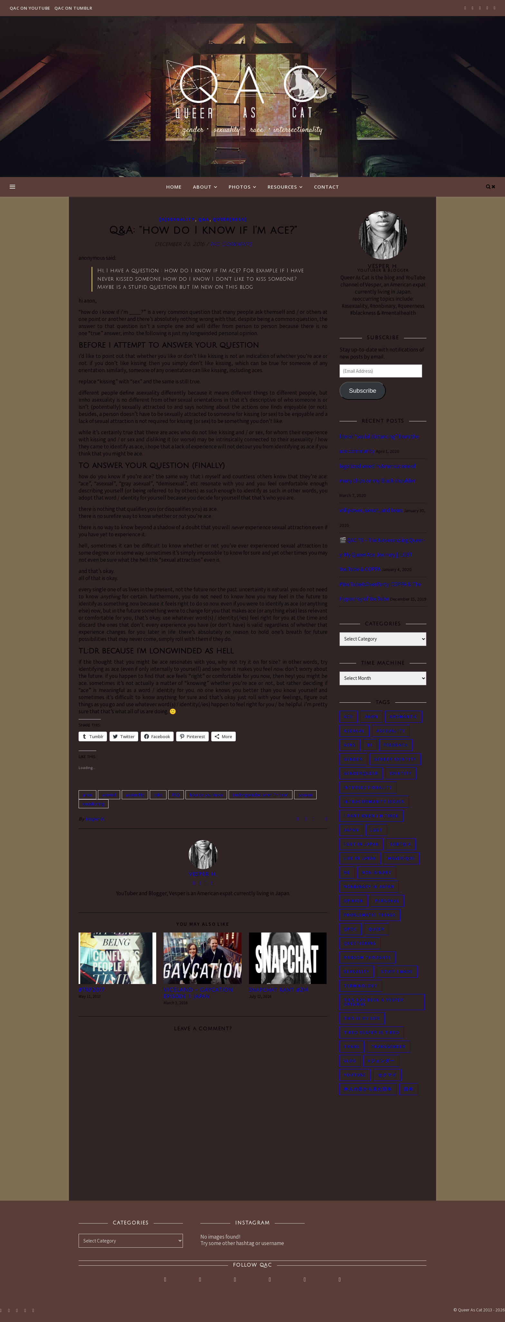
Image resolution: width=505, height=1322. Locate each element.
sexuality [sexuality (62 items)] (356, 971)
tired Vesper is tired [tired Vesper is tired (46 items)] (371, 1032)
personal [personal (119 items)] (387, 901)
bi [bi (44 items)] (369, 745)
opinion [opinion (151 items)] (354, 901)
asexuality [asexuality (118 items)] (390, 731)
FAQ (176, 795)
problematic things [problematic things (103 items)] (370, 915)
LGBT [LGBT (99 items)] (376, 830)
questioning (93, 804)
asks (158, 795)
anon (87, 795)
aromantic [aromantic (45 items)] (404, 716)
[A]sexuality (177, 219)
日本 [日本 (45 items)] (409, 1089)
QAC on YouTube (30, 8)
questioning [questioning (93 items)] (360, 943)
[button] (117, 958)
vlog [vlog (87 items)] (350, 1061)
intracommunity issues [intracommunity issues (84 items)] (374, 801)
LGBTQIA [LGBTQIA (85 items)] (401, 844)
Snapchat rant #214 (278, 990)
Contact (326, 186)
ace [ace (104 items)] (348, 716)
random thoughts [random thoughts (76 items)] (367, 957)
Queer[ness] (230, 219)
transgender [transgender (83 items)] (388, 1046)
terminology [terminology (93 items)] (360, 986)
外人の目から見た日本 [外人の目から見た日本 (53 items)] (368, 1089)
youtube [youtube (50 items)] (355, 1075)
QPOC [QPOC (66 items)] (350, 929)
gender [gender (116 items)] (353, 759)
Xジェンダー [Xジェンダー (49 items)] (381, 1061)
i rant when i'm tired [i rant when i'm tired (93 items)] (371, 816)
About (202, 186)
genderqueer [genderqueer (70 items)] (361, 773)
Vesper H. (95, 819)
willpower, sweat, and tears (371, 510)
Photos (240, 186)
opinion (305, 795)
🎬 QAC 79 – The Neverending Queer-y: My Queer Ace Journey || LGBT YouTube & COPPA (382, 555)
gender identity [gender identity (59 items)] (395, 759)
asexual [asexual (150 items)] (354, 731)
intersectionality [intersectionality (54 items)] (368, 787)
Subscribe (362, 390)
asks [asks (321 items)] (350, 745)
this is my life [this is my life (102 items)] (362, 1018)
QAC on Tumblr (73, 8)
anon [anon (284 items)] (371, 716)
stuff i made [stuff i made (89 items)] (397, 971)
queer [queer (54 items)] (377, 929)
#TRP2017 (91, 990)
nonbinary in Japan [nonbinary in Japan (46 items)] (369, 886)
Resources (282, 186)
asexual (109, 795)
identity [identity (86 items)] (401, 773)
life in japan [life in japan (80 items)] (360, 858)
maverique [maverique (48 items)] (401, 858)
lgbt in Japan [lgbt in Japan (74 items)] (361, 844)
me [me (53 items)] (347, 872)
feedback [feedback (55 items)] (396, 745)
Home (174, 186)
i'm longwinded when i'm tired (260, 795)
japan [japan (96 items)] (351, 830)
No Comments (231, 244)
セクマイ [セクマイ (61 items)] (387, 1075)
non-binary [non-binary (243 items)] (377, 872)
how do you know (206, 795)
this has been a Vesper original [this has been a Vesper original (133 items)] (374, 1002)
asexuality (135, 795)
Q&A (203, 219)
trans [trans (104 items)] (352, 1046)
